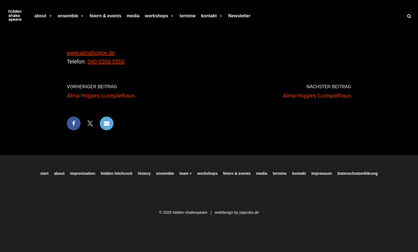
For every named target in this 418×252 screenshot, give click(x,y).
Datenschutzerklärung (357, 173)
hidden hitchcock (116, 173)
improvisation (82, 173)
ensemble (71, 16)
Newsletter (239, 15)
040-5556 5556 (106, 62)
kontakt (212, 16)
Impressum (321, 173)
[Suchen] (409, 16)
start (44, 173)
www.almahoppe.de (91, 53)
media (133, 15)
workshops (159, 16)
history (144, 173)
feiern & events (105, 15)
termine (188, 15)
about (43, 16)
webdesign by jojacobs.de (237, 212)
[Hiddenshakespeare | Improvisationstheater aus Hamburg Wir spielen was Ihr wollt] (15, 16)
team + (185, 173)
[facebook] (256, 16)
